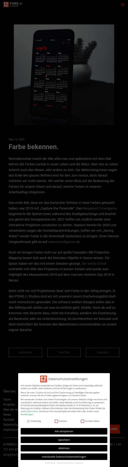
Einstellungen (49, 428)
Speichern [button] (64, 438)
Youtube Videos (74, 430)
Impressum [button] (70, 447)
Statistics (62, 430)
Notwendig (52, 430)
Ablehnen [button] (64, 441)
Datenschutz (51, 427)
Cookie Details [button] (58, 447)
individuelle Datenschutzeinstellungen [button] (64, 445)
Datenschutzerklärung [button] (64, 447)
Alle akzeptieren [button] (64, 435)
